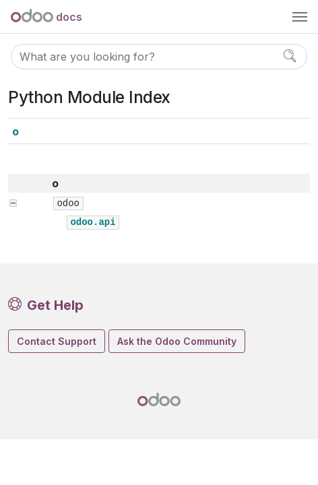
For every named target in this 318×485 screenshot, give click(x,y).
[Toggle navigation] (299, 17)
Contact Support (56, 341)
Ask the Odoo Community (176, 341)
